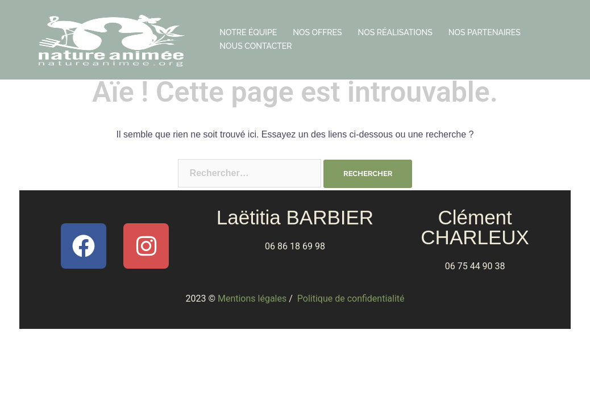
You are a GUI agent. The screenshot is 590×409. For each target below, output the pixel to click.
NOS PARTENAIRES (484, 32)
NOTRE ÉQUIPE (248, 32)
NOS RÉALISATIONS (395, 32)
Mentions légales (252, 298)
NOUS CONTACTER (255, 46)
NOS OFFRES (317, 32)
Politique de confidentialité (351, 298)
